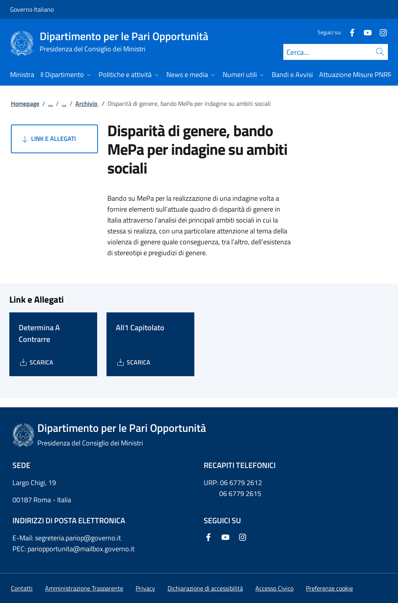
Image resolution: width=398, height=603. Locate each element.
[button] (329, 588)
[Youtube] (364, 32)
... (50, 103)
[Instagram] (380, 32)
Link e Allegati (48, 139)
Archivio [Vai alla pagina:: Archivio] (87, 103)
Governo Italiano (32, 9)
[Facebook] (349, 32)
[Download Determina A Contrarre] (36, 362)
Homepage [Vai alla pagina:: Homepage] (25, 103)
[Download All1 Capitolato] (133, 362)
